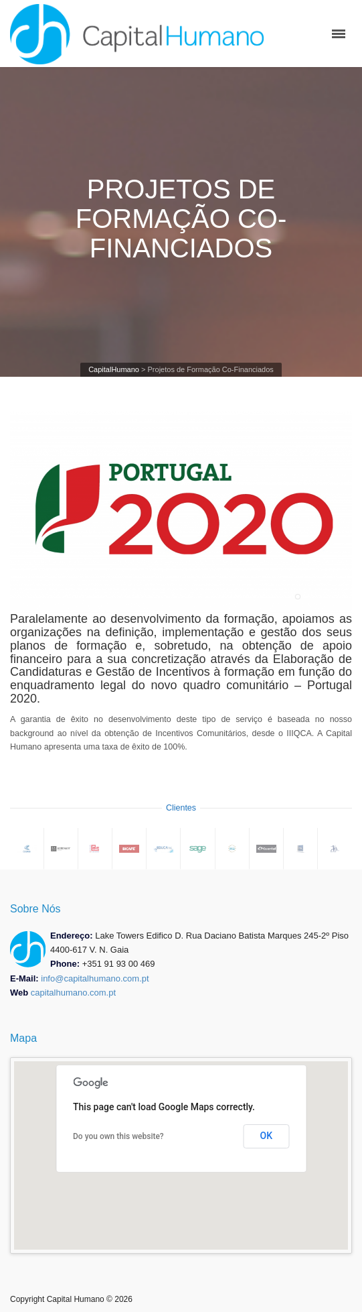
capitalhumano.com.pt (73, 993)
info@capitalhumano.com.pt (95, 978)
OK (266, 1135)
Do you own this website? (118, 1136)
